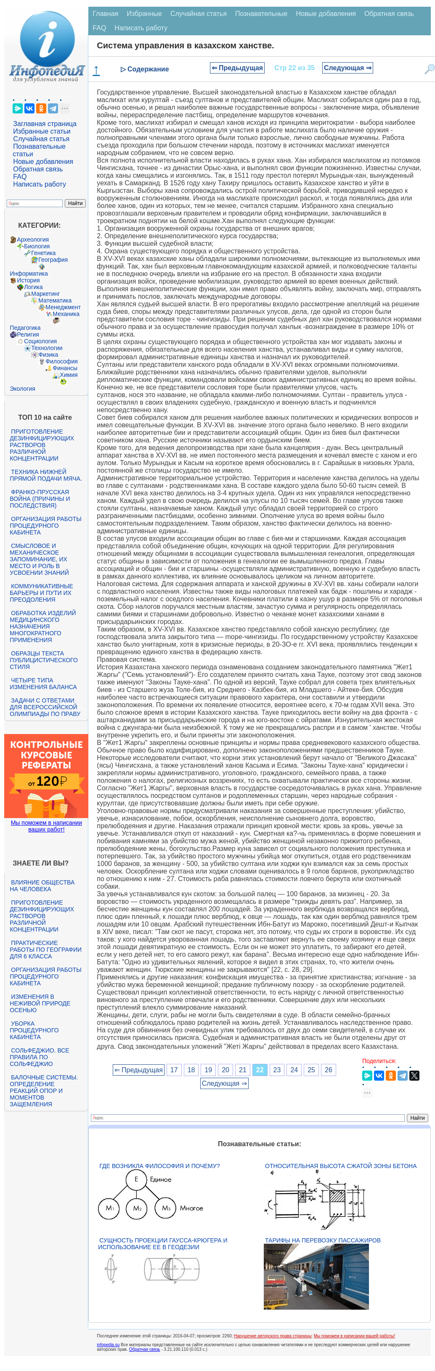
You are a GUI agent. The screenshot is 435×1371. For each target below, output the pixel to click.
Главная (105, 13)
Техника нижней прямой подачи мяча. (46, 475)
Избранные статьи (41, 131)
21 (243, 1070)
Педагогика (25, 327)
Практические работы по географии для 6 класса (46, 949)
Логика (33, 287)
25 (311, 1070)
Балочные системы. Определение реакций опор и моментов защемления (44, 1091)
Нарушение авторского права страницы (272, 1336)
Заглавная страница (45, 123)
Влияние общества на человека (42, 885)
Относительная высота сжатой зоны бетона (340, 1166)
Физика (48, 354)
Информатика (29, 273)
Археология (33, 239)
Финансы (65, 368)
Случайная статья (41, 138)
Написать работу (39, 184)
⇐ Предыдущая (237, 67)
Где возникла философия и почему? (159, 1166)
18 (191, 1070)
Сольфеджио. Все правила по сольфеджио (39, 1057)
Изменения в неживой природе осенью (40, 1003)
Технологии (46, 348)
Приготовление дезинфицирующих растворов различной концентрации (42, 445)
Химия (68, 374)
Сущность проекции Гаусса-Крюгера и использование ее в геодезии (162, 1243)
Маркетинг (45, 293)
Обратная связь (38, 169)
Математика (55, 300)
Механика (66, 314)
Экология (22, 388)
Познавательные (261, 13)
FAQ (20, 176)
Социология (40, 341)
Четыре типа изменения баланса (43, 683)
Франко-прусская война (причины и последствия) (40, 499)
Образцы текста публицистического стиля (43, 660)
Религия (28, 334)
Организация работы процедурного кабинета (45, 526)
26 (328, 1070)
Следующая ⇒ (347, 67)
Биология (37, 246)
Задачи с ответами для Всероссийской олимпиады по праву (45, 707)
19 (208, 1070)
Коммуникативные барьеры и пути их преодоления (41, 593)
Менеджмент (63, 307)
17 (174, 1070)
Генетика (43, 253)
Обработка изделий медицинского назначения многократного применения (43, 626)
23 (277, 1070)
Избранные (144, 13)
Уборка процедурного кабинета (34, 1030)
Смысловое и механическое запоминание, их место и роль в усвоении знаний (39, 559)
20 (225, 1070)
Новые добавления (43, 161)
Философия (61, 361)
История (28, 280)
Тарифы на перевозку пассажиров (323, 1240)
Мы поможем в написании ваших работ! (46, 826)
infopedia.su (108, 1344)
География (53, 259)
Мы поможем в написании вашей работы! (354, 1336)
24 (294, 1070)
